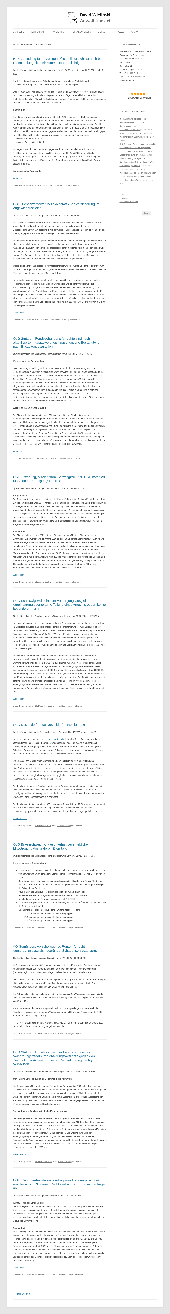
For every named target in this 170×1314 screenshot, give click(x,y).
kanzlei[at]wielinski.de (135, 77)
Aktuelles (119, 32)
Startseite (18, 32)
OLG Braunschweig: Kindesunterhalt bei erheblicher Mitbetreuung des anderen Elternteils (51, 846)
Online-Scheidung (82, 32)
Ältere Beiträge (21, 1294)
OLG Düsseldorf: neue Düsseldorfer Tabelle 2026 (49, 725)
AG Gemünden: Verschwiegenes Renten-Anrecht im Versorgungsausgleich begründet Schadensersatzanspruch (56, 948)
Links (122, 194)
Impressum (124, 198)
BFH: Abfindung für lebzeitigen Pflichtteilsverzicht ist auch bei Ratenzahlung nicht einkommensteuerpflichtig (57, 60)
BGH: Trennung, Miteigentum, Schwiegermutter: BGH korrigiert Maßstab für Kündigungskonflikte (59, 479)
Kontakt (135, 32)
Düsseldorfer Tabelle (57, 739)
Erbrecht (102, 32)
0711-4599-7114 (131, 73)
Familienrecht (59, 32)
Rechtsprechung (60, 185)
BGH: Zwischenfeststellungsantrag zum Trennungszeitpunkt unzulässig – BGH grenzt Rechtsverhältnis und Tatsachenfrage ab (59, 1184)
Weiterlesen (20, 178)
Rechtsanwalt (38, 32)
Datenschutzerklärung (129, 202)
